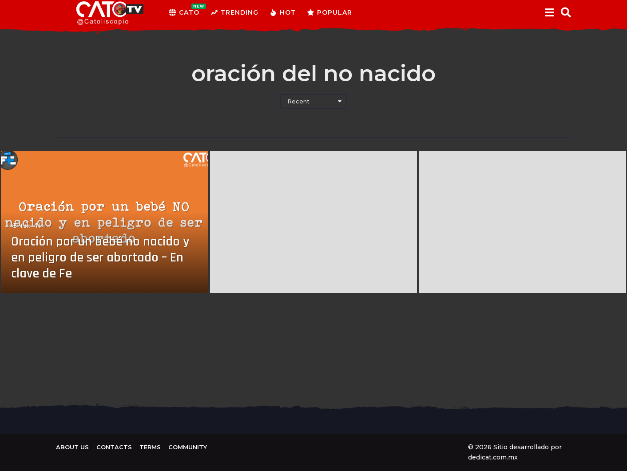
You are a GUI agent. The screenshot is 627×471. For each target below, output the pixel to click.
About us (72, 447)
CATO (184, 12)
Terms (150, 447)
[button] (549, 12)
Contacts (114, 447)
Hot (283, 12)
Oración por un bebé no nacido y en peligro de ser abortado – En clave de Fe (100, 257)
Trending (234, 12)
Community (187, 447)
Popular (329, 12)
